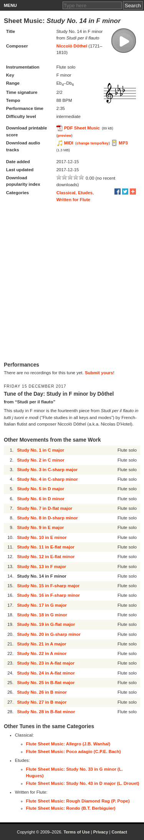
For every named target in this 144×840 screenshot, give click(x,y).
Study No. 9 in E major (40, 527)
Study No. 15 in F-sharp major (48, 585)
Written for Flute (73, 199)
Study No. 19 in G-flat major (46, 624)
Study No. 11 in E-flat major (45, 547)
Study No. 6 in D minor (40, 498)
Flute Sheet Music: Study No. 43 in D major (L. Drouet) (82, 783)
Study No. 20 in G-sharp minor (49, 634)
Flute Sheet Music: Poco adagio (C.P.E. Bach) (73, 751)
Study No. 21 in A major (41, 644)
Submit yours (99, 372)
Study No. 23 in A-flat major (45, 663)
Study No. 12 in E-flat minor (45, 556)
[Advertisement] (72, 282)
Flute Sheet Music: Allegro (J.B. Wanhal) (68, 744)
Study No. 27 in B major (41, 702)
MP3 (123, 143)
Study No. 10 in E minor (41, 537)
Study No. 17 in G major (42, 605)
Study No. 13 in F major (41, 566)
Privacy (100, 832)
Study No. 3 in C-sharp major (47, 469)
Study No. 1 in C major (40, 450)
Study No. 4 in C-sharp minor (47, 479)
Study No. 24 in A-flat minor (45, 673)
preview (64, 135)
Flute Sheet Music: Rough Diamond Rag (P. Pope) (78, 801)
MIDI (68, 143)
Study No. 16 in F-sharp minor (48, 595)
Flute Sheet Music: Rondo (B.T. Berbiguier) (71, 808)
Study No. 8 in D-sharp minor (47, 518)
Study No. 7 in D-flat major (44, 508)
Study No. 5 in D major (40, 488)
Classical (66, 192)
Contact (119, 832)
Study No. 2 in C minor (40, 460)
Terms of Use (76, 832)
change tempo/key (92, 143)
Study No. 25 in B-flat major (45, 682)
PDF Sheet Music (82, 128)
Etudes (85, 192)
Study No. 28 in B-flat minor (46, 711)
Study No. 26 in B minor (42, 692)
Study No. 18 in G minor (42, 614)
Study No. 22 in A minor (41, 653)
